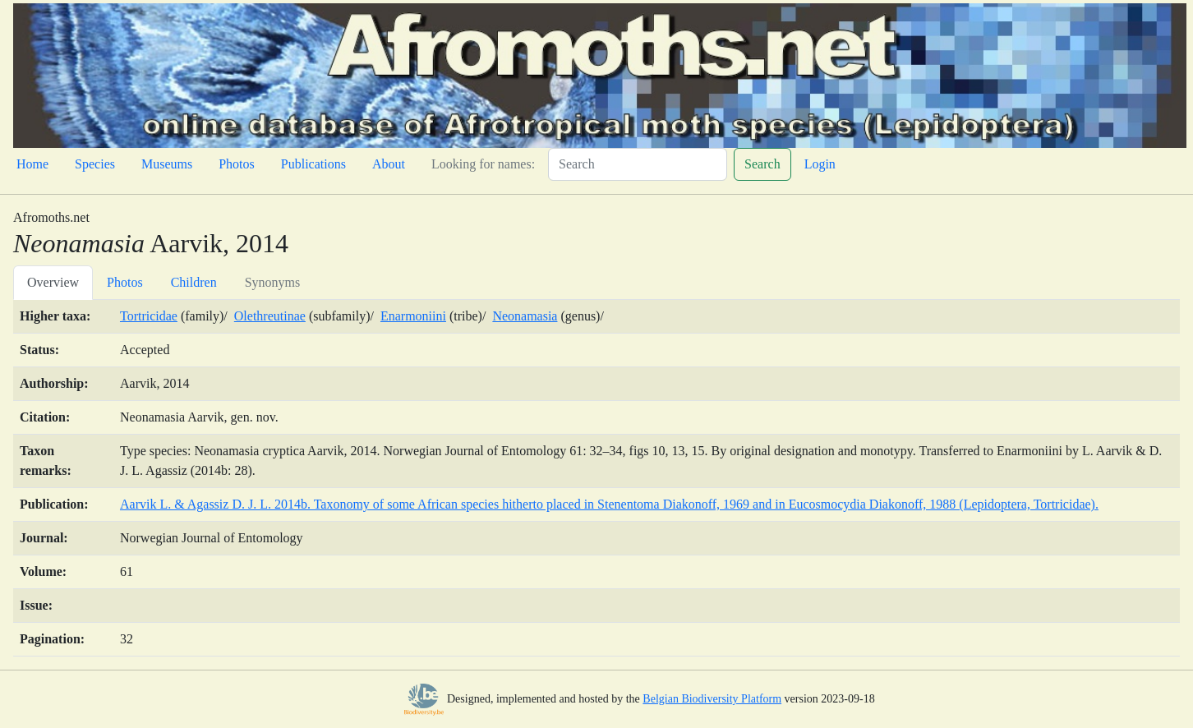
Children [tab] (194, 282)
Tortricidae (148, 316)
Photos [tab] (125, 282)
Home (32, 164)
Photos (237, 164)
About (388, 164)
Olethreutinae (270, 316)
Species (95, 164)
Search (762, 164)
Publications (313, 164)
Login (820, 164)
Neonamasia (524, 316)
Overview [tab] (53, 282)
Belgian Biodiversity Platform (712, 699)
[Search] (637, 164)
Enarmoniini (413, 316)
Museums (166, 164)
